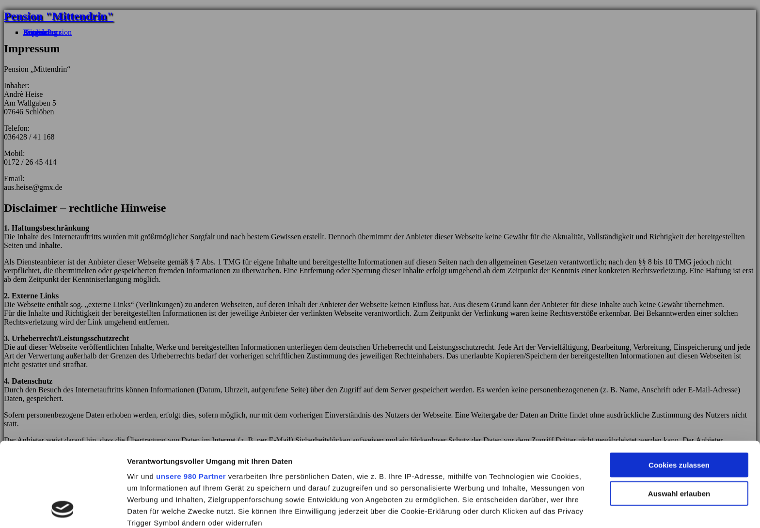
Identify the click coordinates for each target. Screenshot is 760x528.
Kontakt (35, 32)
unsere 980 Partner (191, 398)
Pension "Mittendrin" (58, 16)
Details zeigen (515, 509)
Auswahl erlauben (679, 415)
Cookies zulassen (679, 387)
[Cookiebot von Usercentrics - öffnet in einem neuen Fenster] (62, 509)
